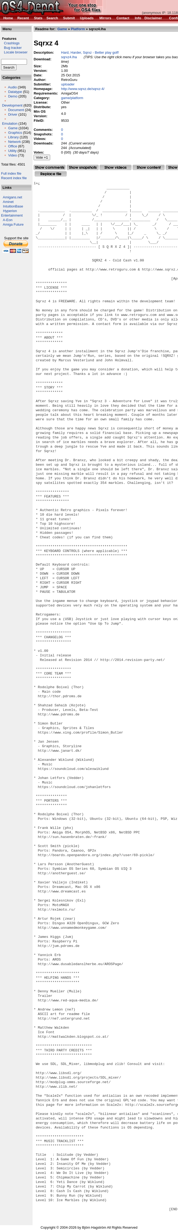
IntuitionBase (13, 206)
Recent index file (14, 178)
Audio (12, 87)
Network (14, 142)
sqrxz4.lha (69, 57)
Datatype (15, 92)
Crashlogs (10, 43)
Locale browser (14, 52)
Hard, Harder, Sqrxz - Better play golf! (90, 52)
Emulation (10, 124)
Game (12, 128)
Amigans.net (12, 197)
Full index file (11, 173)
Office (12, 146)
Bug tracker (11, 48)
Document (16, 110)
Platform (78, 29)
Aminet (8, 202)
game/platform (72, 98)
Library (13, 137)
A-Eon (8, 220)
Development (12, 105)
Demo (12, 96)
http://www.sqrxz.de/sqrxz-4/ (83, 89)
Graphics (15, 133)
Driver (12, 114)
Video (12, 155)
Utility (12, 151)
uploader (68, 84)
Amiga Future (13, 224)
